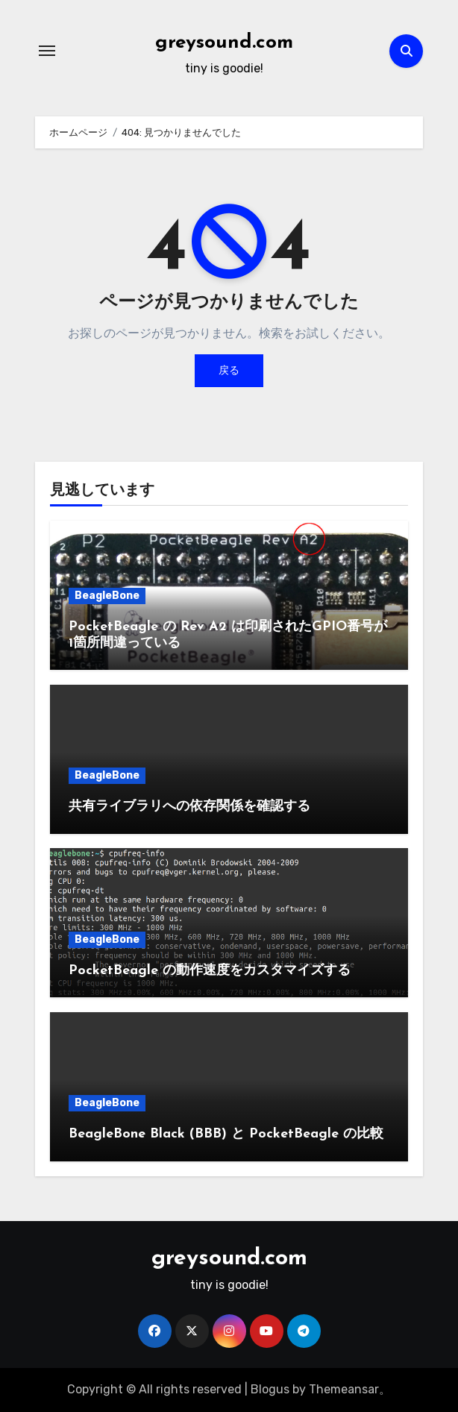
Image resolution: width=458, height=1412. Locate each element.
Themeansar (344, 1389)
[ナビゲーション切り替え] (47, 51)
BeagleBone (107, 595)
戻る (229, 370)
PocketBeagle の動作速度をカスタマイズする (210, 971)
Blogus (270, 1389)
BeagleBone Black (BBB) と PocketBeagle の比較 (226, 1134)
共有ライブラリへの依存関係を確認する (189, 807)
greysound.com (224, 43)
